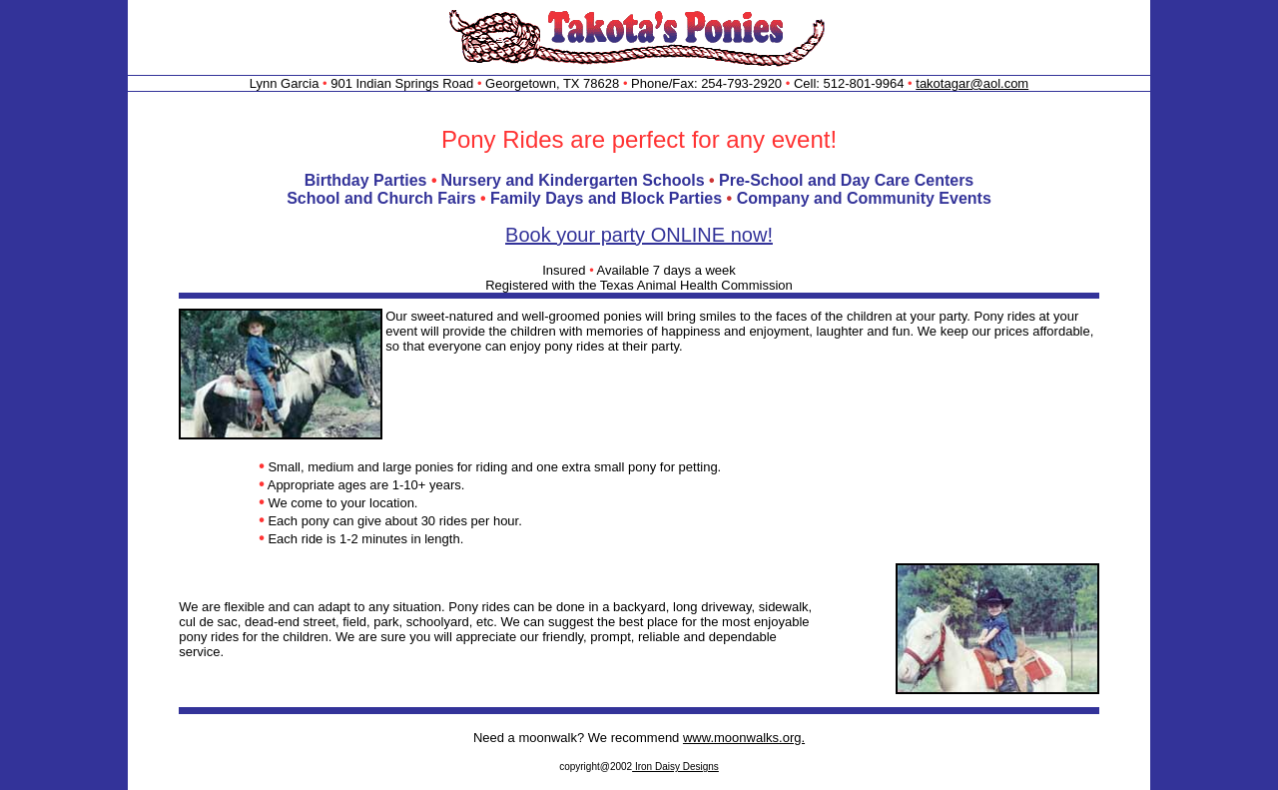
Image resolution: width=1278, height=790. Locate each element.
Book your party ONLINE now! (639, 235)
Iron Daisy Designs (675, 766)
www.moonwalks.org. (744, 737)
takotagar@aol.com (972, 83)
